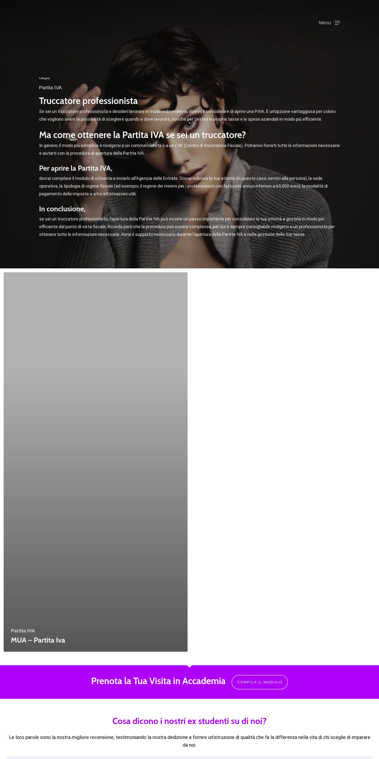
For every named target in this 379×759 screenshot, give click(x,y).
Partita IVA (23, 631)
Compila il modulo (259, 682)
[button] (329, 22)
